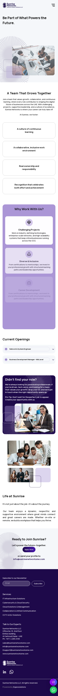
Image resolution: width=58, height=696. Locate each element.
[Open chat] (53, 682)
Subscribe (38, 583)
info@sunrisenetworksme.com (29, 559)
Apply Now (29, 549)
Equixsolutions (19, 687)
